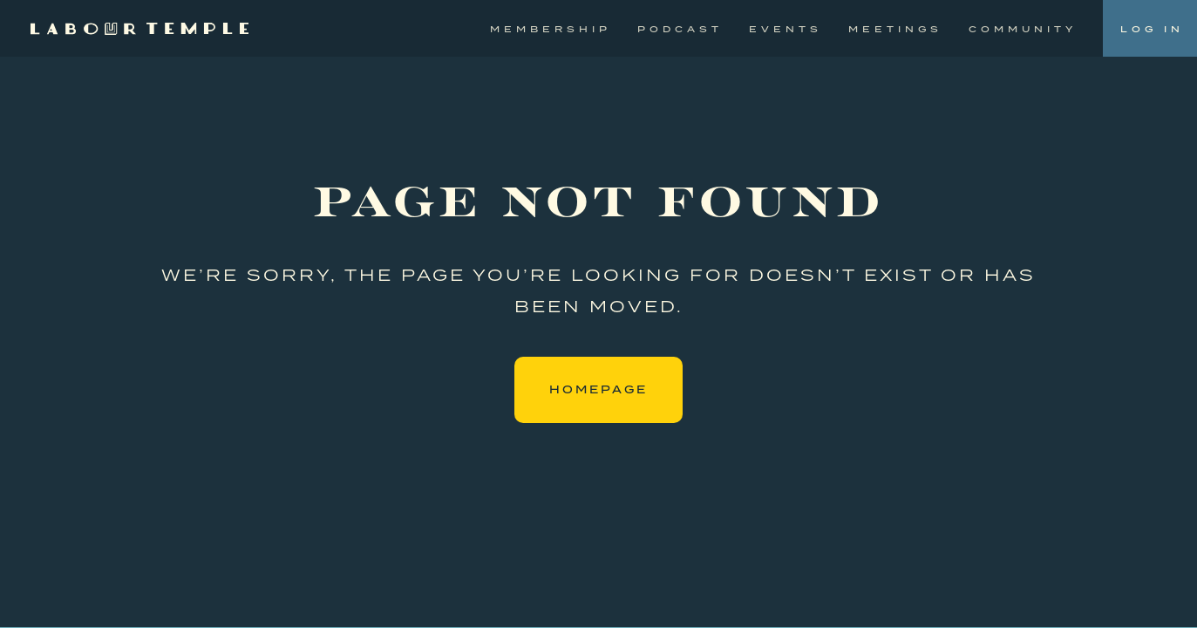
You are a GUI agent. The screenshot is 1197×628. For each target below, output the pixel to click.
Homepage (598, 389)
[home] (139, 29)
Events (785, 29)
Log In (1152, 29)
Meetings (895, 29)
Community (1023, 29)
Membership (550, 29)
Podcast (680, 29)
